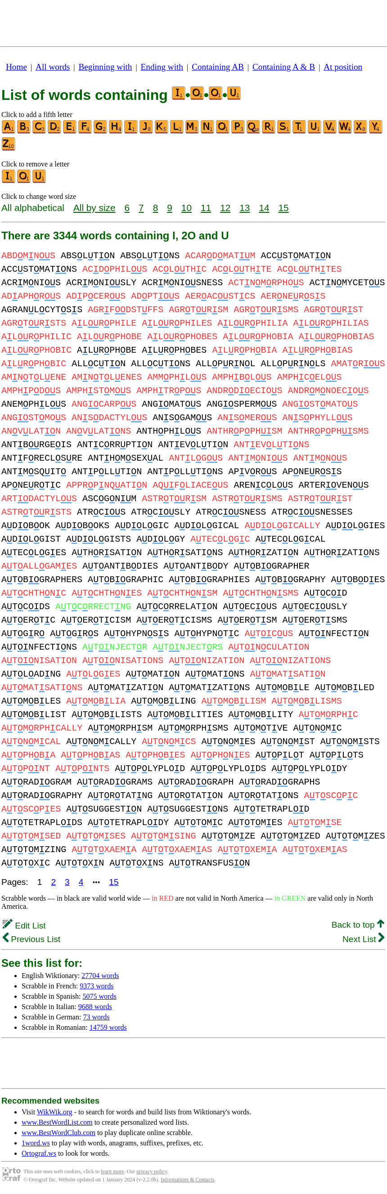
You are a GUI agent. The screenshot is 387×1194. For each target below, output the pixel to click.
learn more (112, 1171)
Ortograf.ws (39, 1153)
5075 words (100, 996)
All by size (94, 207)
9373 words (96, 986)
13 (244, 207)
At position (343, 67)
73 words (96, 1017)
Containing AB (218, 67)
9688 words (95, 1006)
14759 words (108, 1027)
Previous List (31, 939)
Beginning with (105, 67)
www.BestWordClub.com (58, 1132)
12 (225, 207)
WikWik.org (54, 1112)
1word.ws (36, 1143)
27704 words (100, 975)
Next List (363, 939)
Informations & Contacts (187, 1179)
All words (53, 67)
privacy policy (151, 1171)
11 (206, 207)
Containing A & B (283, 67)
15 (284, 207)
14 (264, 207)
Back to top (358, 924)
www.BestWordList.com (57, 1122)
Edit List (24, 925)
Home (16, 67)
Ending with (162, 67)
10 (186, 207)
